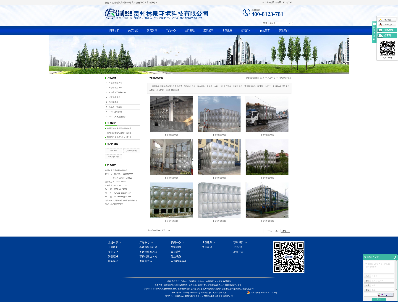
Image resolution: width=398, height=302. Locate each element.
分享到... (388, 35)
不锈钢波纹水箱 (148, 256)
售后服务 (227, 30)
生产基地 (190, 30)
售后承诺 (207, 247)
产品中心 (171, 30)
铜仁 (197, 296)
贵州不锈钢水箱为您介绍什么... (120, 137)
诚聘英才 (246, 30)
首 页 (262, 78)
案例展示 (208, 30)
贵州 (225, 296)
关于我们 (133, 30)
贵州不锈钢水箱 (222, 289)
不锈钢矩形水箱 (115, 83)
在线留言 (265, 30)
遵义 (212, 296)
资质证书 (113, 256)
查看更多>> (145, 261)
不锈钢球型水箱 (115, 87)
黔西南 (188, 296)
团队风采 (113, 261)
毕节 (202, 296)
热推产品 (169, 296)
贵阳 (221, 296)
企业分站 (266, 2)
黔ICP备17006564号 (180, 293)
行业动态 (176, 256)
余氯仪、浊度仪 (115, 107)
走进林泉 (115, 242)
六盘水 (207, 296)
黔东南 (230, 296)
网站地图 (276, 2)
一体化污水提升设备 (117, 117)
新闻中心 (178, 242)
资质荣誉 (193, 281)
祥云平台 (204, 293)
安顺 (216, 296)
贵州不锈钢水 (132, 150)
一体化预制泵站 (115, 112)
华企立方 (222, 293)
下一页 (269, 231)
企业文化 (113, 251)
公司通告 (176, 251)
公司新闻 (176, 247)
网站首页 (114, 30)
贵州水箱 (113, 150)
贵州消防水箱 (113, 157)
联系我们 (284, 30)
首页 (169, 281)
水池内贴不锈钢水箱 (117, 92)
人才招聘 (218, 281)
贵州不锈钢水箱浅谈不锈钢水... (120, 128)
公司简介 (113, 247)
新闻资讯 (152, 30)
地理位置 (238, 251)
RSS (285, 2)
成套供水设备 (114, 97)
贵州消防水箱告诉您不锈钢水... (120, 133)
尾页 (277, 231)
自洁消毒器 (113, 102)
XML (290, 2)
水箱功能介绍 (178, 261)
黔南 (193, 296)
